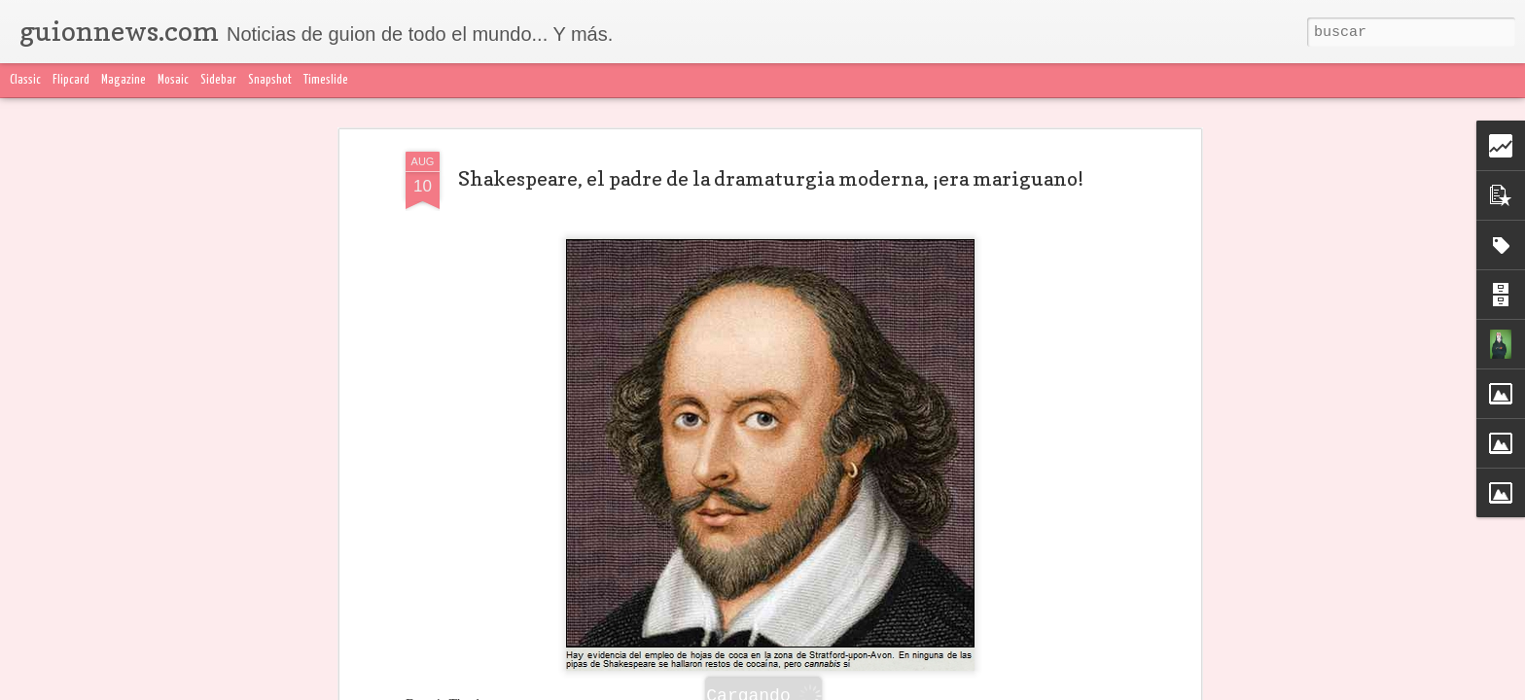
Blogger (1148, 688)
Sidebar (218, 80)
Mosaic (173, 80)
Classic (25, 80)
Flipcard (71, 80)
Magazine (123, 80)
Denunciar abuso (1220, 688)
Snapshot (270, 80)
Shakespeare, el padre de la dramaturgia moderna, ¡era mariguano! (770, 137)
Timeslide (325, 80)
